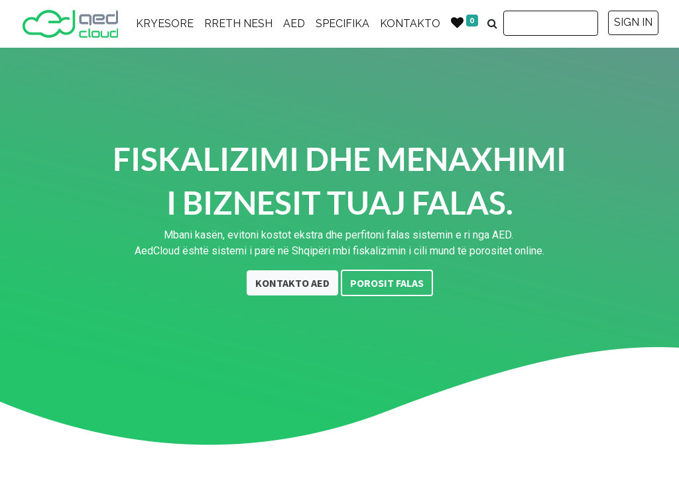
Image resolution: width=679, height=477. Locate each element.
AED (294, 23)
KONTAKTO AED (292, 283)
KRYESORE (165, 23)
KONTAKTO (410, 23)
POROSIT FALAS (387, 283)
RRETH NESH (238, 23)
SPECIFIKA (342, 23)
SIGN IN (633, 22)
